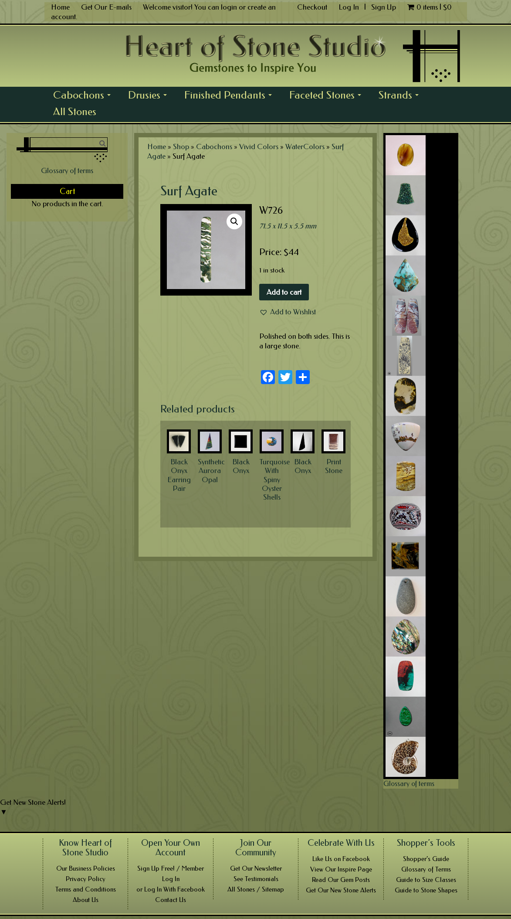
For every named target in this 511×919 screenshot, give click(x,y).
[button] (287, 312)
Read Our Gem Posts (341, 880)
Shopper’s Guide (426, 859)
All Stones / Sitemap (255, 889)
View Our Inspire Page (341, 869)
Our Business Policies (85, 868)
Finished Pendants (230, 96)
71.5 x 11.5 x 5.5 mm (287, 225)
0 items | (429, 7)
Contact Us (170, 900)
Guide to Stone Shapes (426, 890)
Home (60, 7)
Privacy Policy (85, 879)
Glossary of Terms (426, 869)
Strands (401, 96)
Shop (181, 146)
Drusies (150, 96)
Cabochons (84, 96)
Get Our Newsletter (256, 868)
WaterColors (305, 146)
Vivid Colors (258, 146)
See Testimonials (256, 879)
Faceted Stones (327, 96)
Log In (349, 7)
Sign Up (383, 7)
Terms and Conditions (85, 889)
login (229, 7)
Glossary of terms (67, 170)
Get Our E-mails (106, 7)
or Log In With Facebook (170, 889)
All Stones (74, 112)
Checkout (312, 7)
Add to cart (284, 292)
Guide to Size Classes (426, 880)
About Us (85, 900)
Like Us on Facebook (341, 859)
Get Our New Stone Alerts (341, 890)
